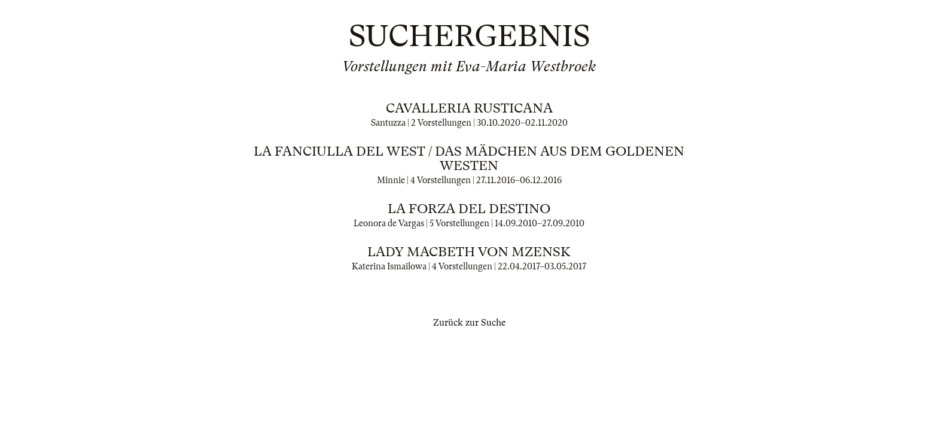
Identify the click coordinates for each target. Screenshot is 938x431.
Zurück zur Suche (469, 322)
